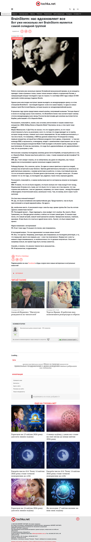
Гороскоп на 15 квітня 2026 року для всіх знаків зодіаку (27, 435)
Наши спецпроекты (19, 391)
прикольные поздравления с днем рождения (37, 366)
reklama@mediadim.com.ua (39, 533)
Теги (14, 360)
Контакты (16, 383)
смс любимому (45, 368)
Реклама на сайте (18, 389)
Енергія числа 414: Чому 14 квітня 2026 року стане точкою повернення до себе (28, 473)
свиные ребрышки (68, 366)
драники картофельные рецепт (33, 364)
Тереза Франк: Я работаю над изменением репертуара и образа (63, 313)
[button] (74, 9)
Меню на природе (51, 364)
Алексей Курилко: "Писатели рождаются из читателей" (25, 313)
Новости (14, 14)
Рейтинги (39, 14)
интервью (19, 273)
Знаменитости (6, 14)
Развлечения (48, 14)
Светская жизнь (23, 14)
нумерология (64, 364)
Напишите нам (17, 380)
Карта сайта (17, 386)
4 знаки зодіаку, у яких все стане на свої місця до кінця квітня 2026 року (62, 436)
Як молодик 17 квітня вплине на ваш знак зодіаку (62, 509)
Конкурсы (69, 14)
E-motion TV (77, 14)
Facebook (31, 263)
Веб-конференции (59, 14)
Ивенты (32, 14)
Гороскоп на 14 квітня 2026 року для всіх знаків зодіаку (27, 509)
